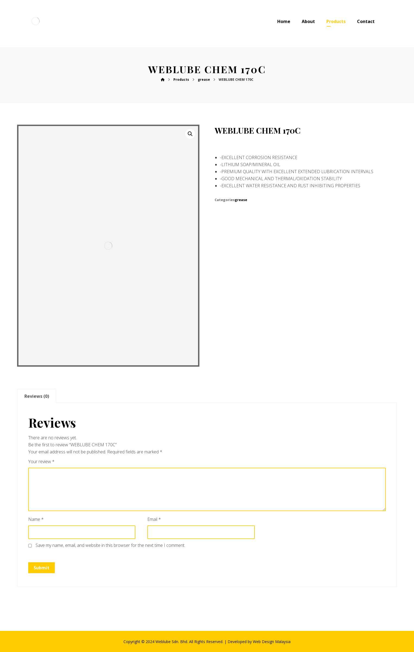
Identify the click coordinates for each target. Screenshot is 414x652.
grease (241, 199)
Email (154, 519)
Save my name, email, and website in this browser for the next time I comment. (110, 545)
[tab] (36, 396)
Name (36, 519)
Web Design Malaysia (272, 641)
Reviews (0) (36, 396)
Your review (41, 461)
